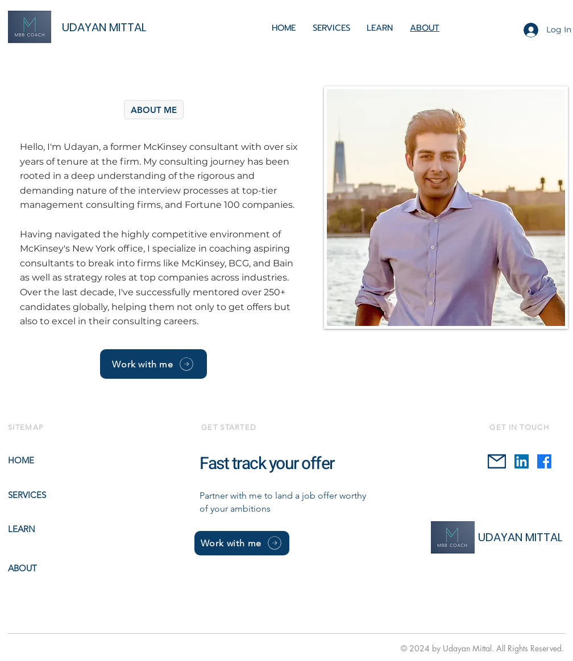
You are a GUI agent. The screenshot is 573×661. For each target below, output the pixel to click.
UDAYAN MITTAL (104, 27)
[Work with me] (153, 364)
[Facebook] (544, 461)
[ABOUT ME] (154, 109)
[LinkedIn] (521, 461)
